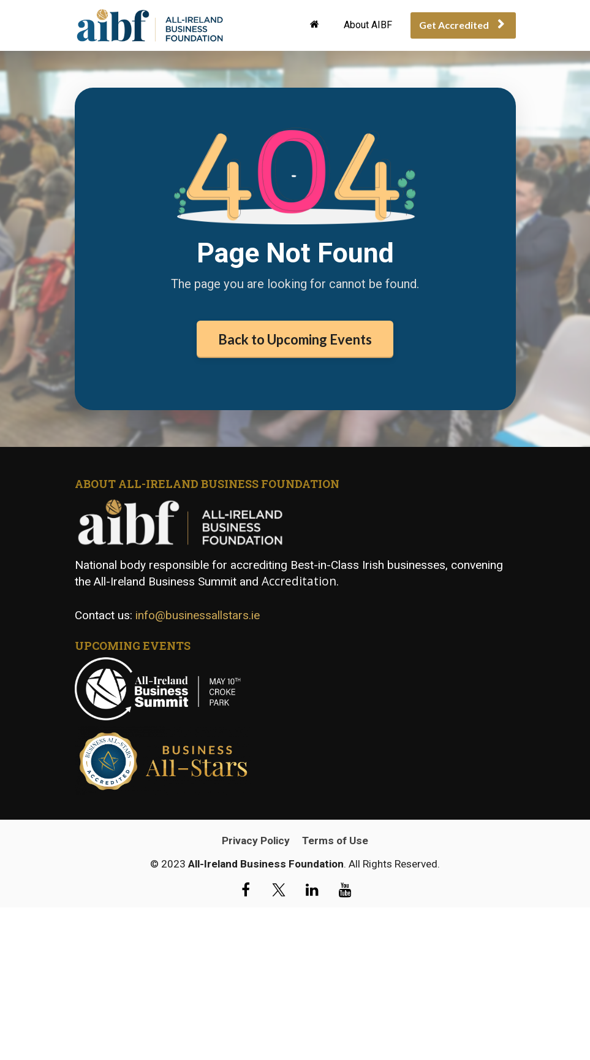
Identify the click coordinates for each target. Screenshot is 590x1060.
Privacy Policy (256, 886)
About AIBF (368, 25)
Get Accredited (461, 25)
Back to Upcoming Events (295, 339)
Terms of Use (335, 886)
